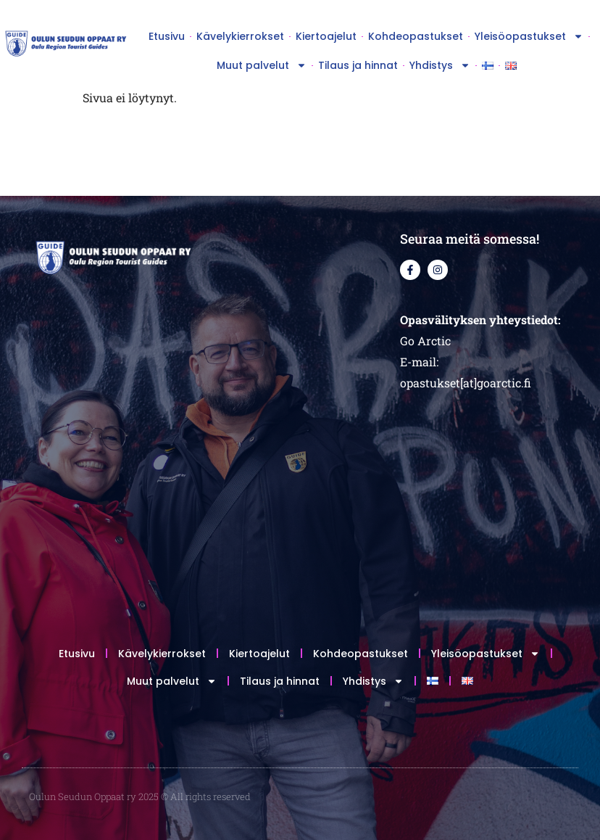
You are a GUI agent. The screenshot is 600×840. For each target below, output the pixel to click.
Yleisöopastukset (529, 36)
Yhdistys (439, 65)
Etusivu (167, 36)
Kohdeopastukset (415, 36)
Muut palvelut (262, 65)
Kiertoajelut (326, 36)
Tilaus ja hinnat (358, 65)
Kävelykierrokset (240, 36)
